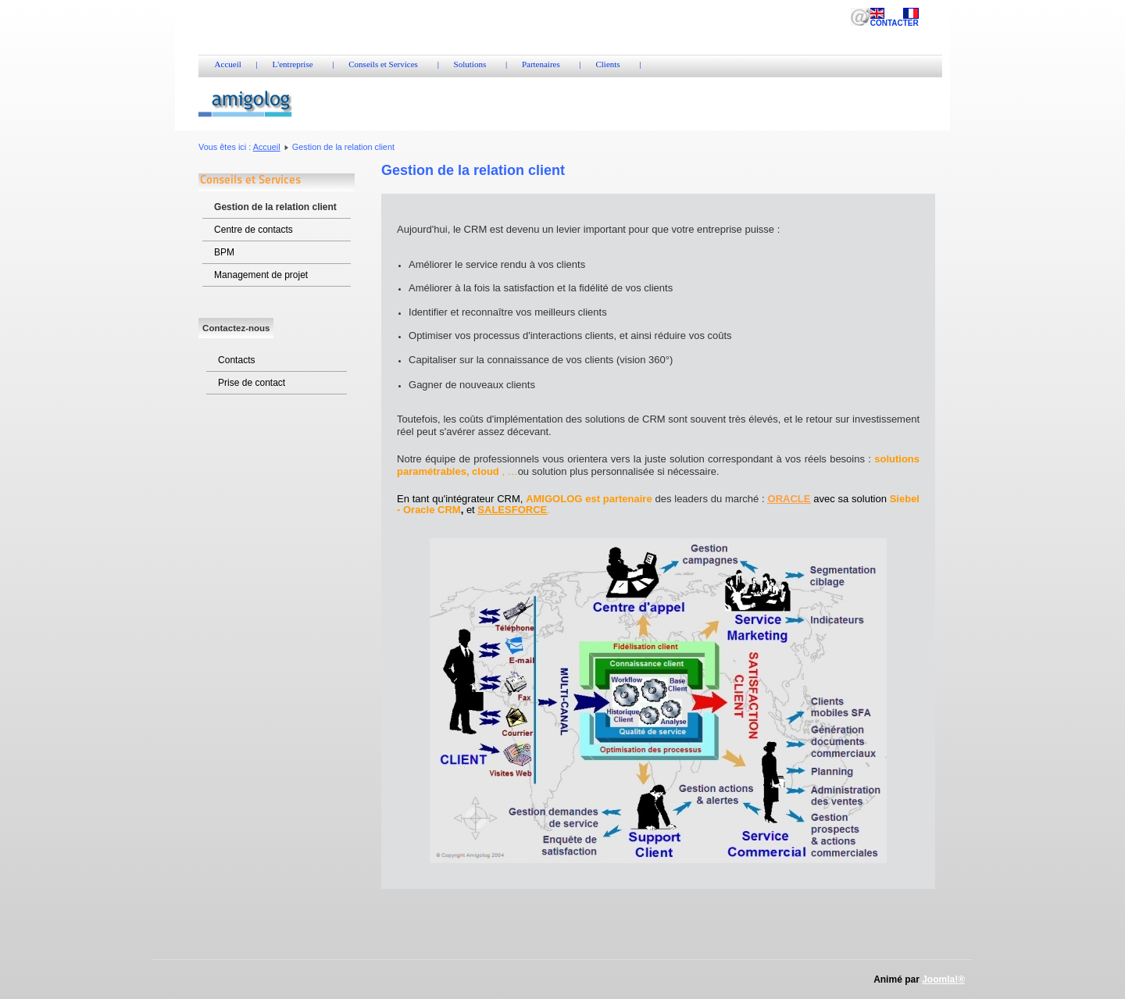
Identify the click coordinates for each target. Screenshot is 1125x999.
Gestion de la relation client (275, 207)
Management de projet (261, 274)
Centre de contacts (253, 229)
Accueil (266, 147)
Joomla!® (943, 979)
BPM (224, 252)
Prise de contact (251, 382)
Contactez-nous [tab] (236, 328)
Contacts (236, 360)
